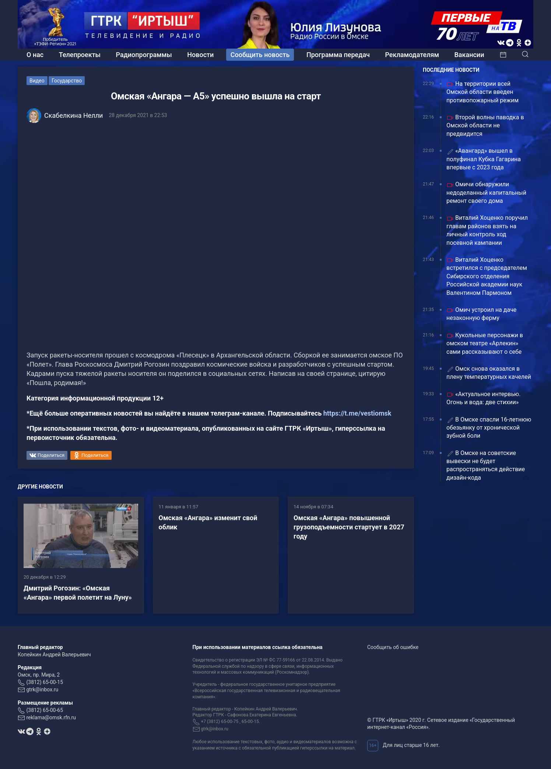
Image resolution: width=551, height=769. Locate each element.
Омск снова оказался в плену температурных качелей (488, 372)
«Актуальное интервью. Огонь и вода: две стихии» (483, 398)
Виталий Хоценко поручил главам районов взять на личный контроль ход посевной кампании (487, 230)
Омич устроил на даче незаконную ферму (481, 313)
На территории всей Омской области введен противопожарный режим (482, 92)
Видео (37, 81)
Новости (200, 55)
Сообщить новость (260, 55)
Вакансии (469, 55)
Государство (67, 81)
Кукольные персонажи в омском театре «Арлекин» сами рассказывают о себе (484, 343)
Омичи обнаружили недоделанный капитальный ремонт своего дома (486, 192)
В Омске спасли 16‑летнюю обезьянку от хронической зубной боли (488, 428)
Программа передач (338, 55)
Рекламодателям (412, 55)
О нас (35, 55)
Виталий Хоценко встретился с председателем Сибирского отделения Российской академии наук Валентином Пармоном (486, 276)
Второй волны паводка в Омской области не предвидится (485, 125)
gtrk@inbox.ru (42, 689)
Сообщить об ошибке (392, 647)
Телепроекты (80, 55)
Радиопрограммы (144, 55)
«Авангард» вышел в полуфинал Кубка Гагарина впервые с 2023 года (483, 159)
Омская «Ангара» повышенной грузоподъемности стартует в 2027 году (349, 527)
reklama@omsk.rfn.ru (51, 717)
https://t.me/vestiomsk (357, 413)
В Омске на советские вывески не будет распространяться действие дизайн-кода (485, 465)
